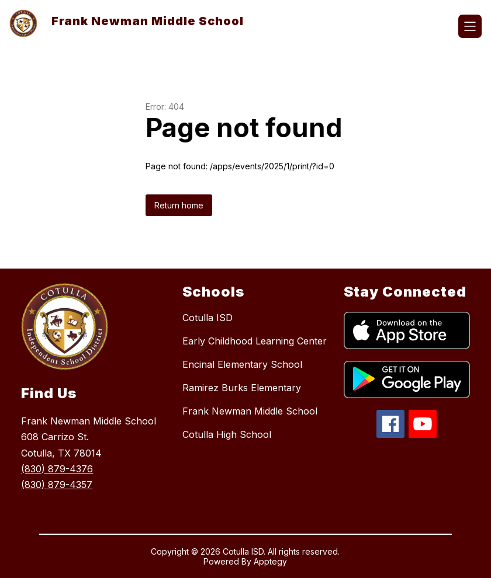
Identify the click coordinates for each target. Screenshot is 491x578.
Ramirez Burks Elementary (241, 388)
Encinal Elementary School (242, 364)
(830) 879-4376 (57, 469)
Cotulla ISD (207, 317)
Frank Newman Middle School (249, 411)
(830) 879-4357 (56, 484)
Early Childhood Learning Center (254, 341)
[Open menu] (470, 26)
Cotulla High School (226, 434)
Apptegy (270, 561)
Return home (178, 205)
